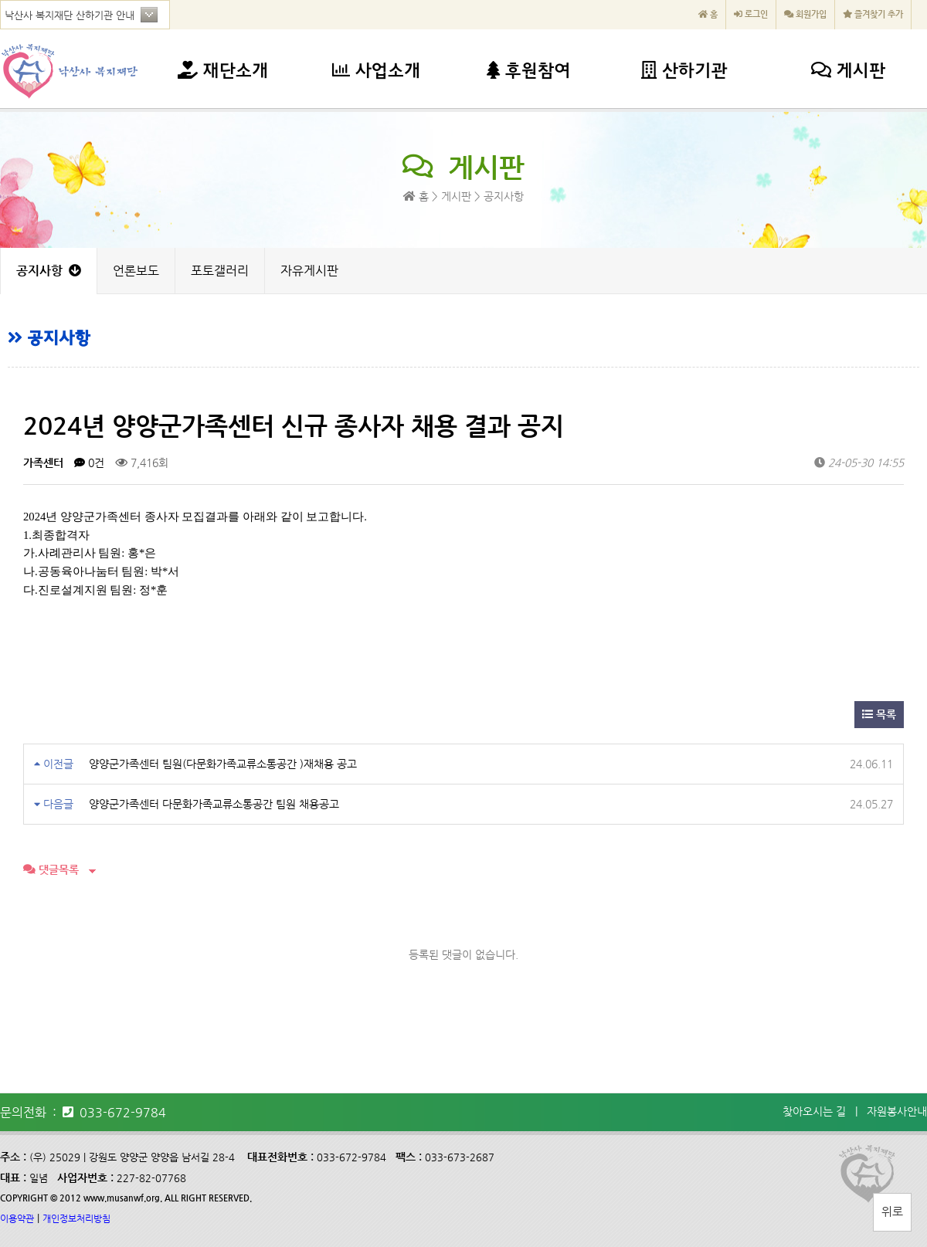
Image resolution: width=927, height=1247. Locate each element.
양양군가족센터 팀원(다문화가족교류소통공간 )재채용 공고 (223, 763)
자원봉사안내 (897, 1111)
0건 (89, 462)
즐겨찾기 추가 (873, 14)
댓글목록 (51, 869)
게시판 (848, 72)
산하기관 (684, 72)
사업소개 (376, 72)
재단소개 (223, 72)
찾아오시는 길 (814, 1111)
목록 (879, 714)
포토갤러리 (220, 270)
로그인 (751, 14)
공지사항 (48, 270)
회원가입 (805, 14)
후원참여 (528, 72)
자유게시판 (309, 270)
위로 (892, 1211)
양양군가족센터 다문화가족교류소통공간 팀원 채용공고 (214, 804)
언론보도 (136, 270)
